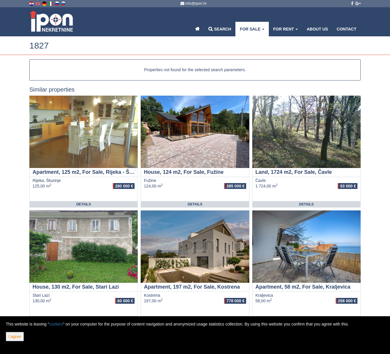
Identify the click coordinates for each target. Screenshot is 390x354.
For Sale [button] (252, 29)
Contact (346, 29)
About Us (317, 29)
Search (219, 28)
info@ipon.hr (193, 3)
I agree (14, 336)
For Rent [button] (285, 29)
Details (83, 204)
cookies (56, 324)
